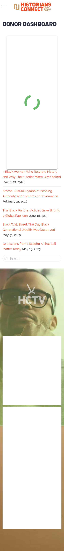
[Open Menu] (4, 7)
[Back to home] (32, 7)
